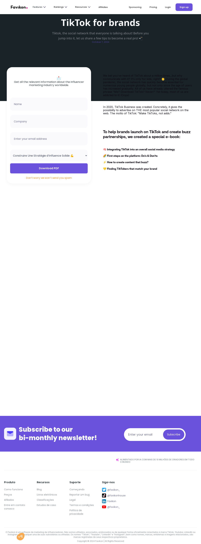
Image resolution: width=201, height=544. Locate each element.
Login (168, 7)
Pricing (153, 7)
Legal (72, 500)
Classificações (45, 500)
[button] (39, 7)
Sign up (184, 7)
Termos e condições (81, 505)
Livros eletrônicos (47, 494)
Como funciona (13, 489)
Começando (76, 489)
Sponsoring (135, 7)
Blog (39, 489)
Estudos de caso (46, 505)
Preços (8, 494)
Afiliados (9, 500)
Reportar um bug (79, 494)
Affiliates (103, 7)
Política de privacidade (76, 512)
